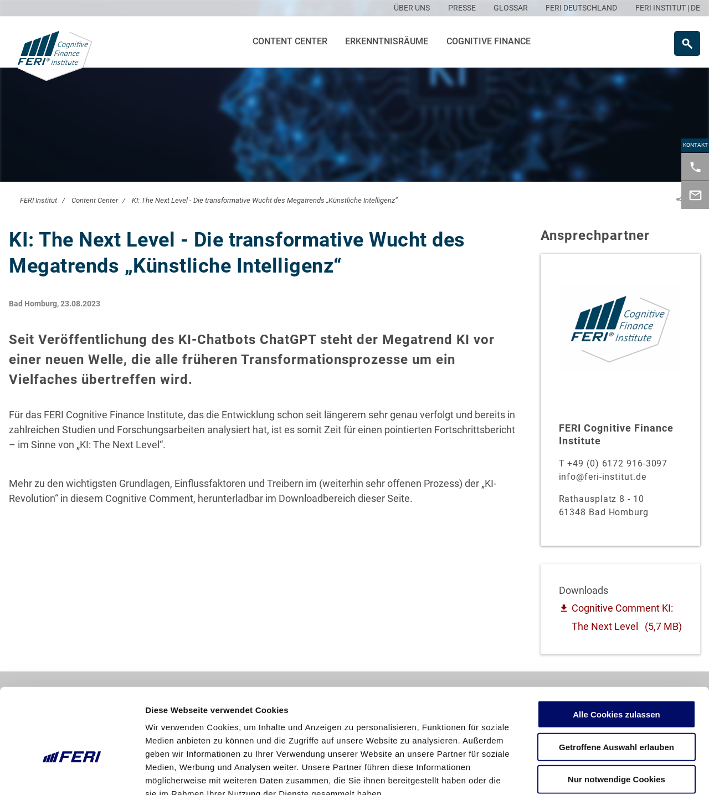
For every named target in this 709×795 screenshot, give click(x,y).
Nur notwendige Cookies (616, 714)
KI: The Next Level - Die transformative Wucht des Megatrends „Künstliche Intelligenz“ (265, 200)
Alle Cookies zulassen (616, 649)
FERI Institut (38, 200)
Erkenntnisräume (386, 41)
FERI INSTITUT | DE (667, 7)
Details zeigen (589, 773)
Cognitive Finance (488, 41)
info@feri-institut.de (602, 476)
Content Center (290, 41)
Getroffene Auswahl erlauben (616, 681)
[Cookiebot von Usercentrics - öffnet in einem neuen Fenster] (71, 773)
